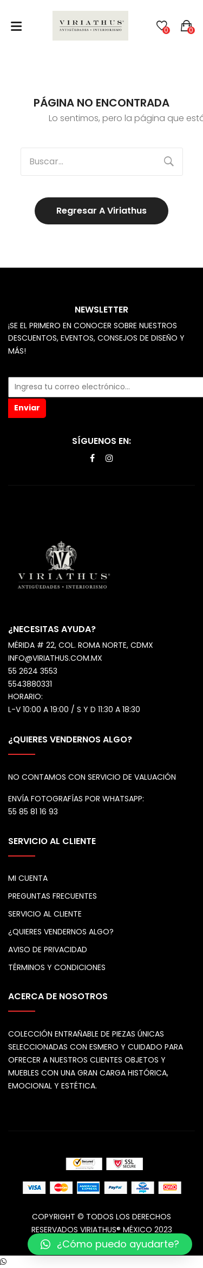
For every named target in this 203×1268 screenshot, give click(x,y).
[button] (110, 1244)
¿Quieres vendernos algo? (61, 931)
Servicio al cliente (45, 913)
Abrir (16, 26)
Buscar (168, 161)
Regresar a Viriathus (101, 210)
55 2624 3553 (32, 671)
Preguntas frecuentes (52, 896)
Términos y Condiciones (57, 967)
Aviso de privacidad (47, 949)
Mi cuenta (28, 878)
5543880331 (30, 684)
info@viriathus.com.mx (55, 658)
